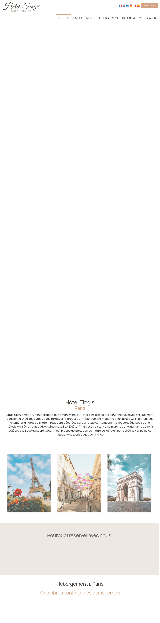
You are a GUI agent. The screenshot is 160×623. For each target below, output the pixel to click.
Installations (132, 18)
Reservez (149, 5)
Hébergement (108, 18)
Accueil (64, 18)
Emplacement (83, 18)
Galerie (152, 18)
